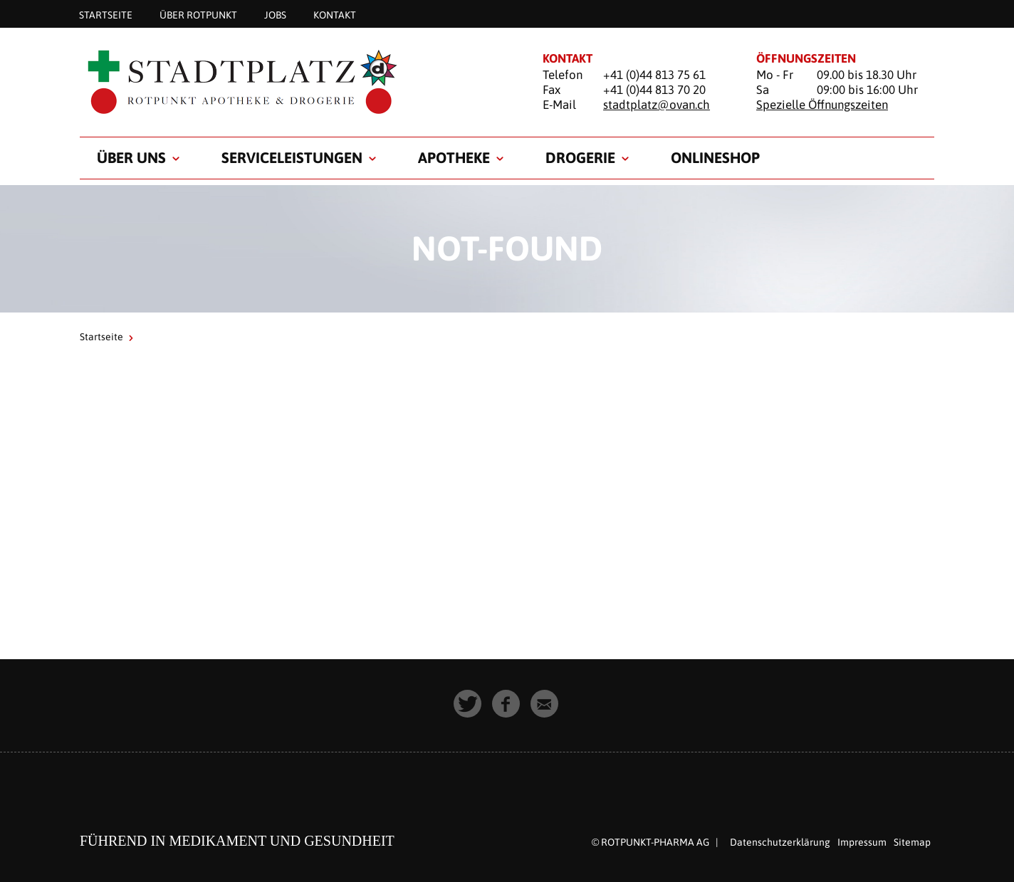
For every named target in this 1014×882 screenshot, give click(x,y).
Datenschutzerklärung (780, 842)
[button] (469, 705)
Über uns (131, 157)
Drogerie (580, 157)
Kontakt (334, 14)
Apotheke (454, 157)
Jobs (275, 14)
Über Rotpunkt (198, 14)
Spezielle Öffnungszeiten (822, 105)
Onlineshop (715, 157)
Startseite (105, 14)
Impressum (862, 842)
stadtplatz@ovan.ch (656, 105)
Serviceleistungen (291, 157)
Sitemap (912, 842)
